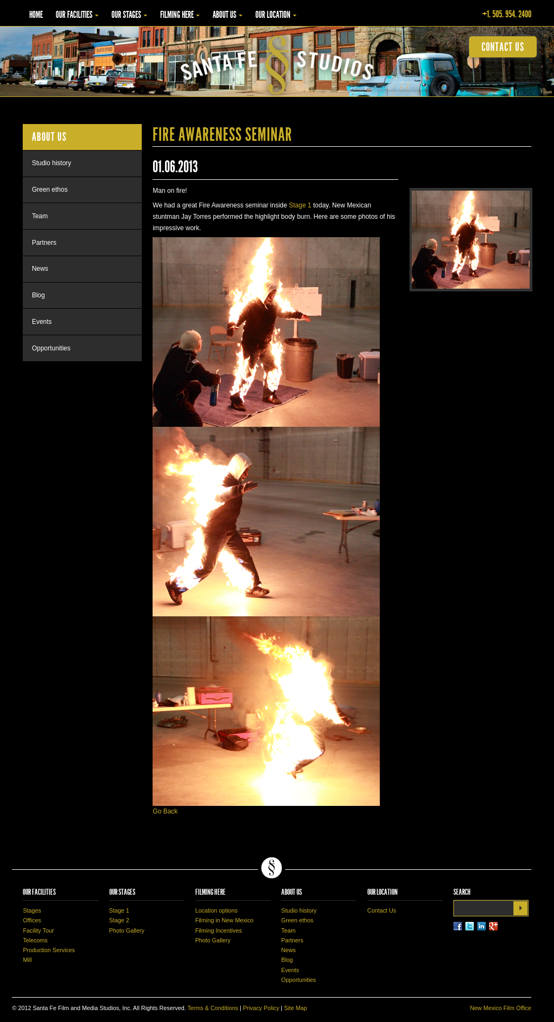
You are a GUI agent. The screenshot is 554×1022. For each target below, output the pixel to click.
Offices (32, 920)
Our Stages (126, 14)
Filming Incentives (218, 930)
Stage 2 (119, 920)
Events (42, 322)
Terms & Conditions (212, 1008)
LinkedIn (481, 926)
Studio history (51, 163)
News (40, 268)
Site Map (295, 1008)
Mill (27, 959)
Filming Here (177, 14)
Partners (44, 242)
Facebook (457, 926)
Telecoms (35, 940)
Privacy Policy (261, 1008)
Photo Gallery (126, 930)
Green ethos (50, 189)
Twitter (469, 926)
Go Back (165, 811)
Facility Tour (38, 930)
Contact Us (381, 910)
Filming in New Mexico (224, 920)
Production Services (49, 950)
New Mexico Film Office (500, 1008)
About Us (224, 14)
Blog (38, 295)
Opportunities (51, 348)
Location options (216, 910)
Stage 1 (300, 205)
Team (40, 216)
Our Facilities (74, 14)
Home (36, 14)
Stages (32, 910)
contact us (503, 47)
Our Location (273, 14)
